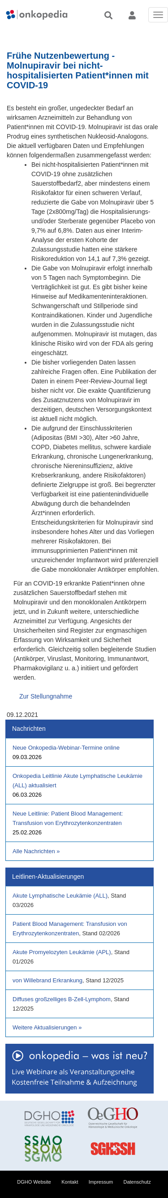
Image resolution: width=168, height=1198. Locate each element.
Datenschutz (137, 1182)
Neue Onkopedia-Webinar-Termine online (66, 747)
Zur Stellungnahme (45, 696)
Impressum (101, 1182)
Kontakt (69, 1182)
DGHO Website (34, 1182)
